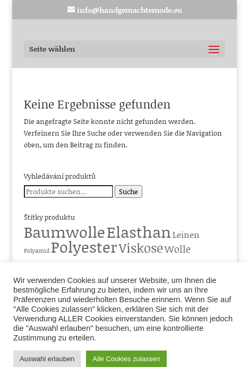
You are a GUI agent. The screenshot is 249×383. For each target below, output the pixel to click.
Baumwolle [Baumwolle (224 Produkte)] (64, 232)
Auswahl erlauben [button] (47, 359)
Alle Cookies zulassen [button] (126, 359)
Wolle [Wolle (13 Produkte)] (178, 249)
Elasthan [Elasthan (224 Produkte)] (139, 232)
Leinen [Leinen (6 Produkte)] (186, 234)
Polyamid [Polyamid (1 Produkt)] (36, 250)
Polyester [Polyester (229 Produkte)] (84, 246)
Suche (128, 191)
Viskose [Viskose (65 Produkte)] (141, 247)
